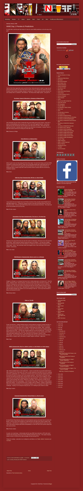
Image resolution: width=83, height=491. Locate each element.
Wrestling (7, 19)
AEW (59, 76)
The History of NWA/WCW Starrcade (66, 126)
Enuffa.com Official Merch (56, 19)
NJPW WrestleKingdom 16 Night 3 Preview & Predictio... (66, 366)
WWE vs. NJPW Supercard (63, 142)
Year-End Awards (61, 148)
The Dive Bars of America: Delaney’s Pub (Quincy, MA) (70, 260)
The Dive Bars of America (63, 112)
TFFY (59, 110)
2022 (59, 329)
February (61, 349)
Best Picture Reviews (62, 81)
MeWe (42, 439)
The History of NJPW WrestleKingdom (66, 118)
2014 (59, 387)
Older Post (49, 470)
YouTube (8, 440)
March (60, 348)
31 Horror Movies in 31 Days (64, 75)
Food (38, 19)
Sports (28, 19)
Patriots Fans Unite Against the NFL (61, 315)
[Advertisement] (67, 31)
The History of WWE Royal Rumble (65, 132)
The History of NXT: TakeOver (64, 127)
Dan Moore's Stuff (61, 88)
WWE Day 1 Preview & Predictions (66, 371)
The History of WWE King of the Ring (66, 130)
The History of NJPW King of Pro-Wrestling (67, 117)
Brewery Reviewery (62, 84)
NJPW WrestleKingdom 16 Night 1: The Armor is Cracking (67, 369)
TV (18, 19)
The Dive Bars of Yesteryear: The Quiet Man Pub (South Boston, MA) (70, 220)
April (60, 346)
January (61, 351)
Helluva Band (61, 92)
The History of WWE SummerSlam (65, 134)
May (60, 344)
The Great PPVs (61, 114)
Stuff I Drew (60, 109)
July (60, 340)
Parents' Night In (61, 105)
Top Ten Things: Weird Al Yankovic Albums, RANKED (70, 282)
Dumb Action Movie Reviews (64, 91)
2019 (59, 377)
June (60, 342)
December (61, 331)
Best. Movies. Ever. (62, 83)
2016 (59, 383)
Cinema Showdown (62, 86)
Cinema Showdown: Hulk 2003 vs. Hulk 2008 (69, 190)
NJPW (59, 99)
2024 (59, 325)
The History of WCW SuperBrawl (65, 129)
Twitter (38, 439)
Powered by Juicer (61, 50)
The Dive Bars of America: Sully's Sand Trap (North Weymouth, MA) (69, 200)
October (61, 334)
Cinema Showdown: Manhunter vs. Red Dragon (70, 251)
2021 (59, 374)
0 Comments (26, 457)
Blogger (50, 483)
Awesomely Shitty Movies (63, 78)
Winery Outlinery (61, 143)
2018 (59, 379)
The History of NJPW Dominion (64, 115)
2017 (59, 381)
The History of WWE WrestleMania (65, 137)
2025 (59, 324)
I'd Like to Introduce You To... (64, 94)
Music (23, 19)
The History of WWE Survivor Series (65, 135)
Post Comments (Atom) (17, 473)
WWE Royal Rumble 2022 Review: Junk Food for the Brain (67, 354)
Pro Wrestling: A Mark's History (64, 107)
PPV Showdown (61, 104)
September (61, 336)
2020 (59, 376)
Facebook (46, 439)
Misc (47, 19)
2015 (59, 385)
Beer (33, 19)
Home (29, 470)
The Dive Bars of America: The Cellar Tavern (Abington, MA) (70, 271)
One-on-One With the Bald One (64, 101)
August (61, 338)
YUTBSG (60, 147)
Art (42, 19)
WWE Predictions (23, 459)
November (61, 333)
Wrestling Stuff (16, 459)
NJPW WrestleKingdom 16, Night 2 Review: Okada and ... (66, 360)
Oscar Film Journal (62, 102)
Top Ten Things (61, 139)
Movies (14, 19)
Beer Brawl (60, 79)
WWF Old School (61, 318)
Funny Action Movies (60, 309)
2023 (59, 327)
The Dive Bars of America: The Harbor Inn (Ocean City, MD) (70, 231)
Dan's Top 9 (60, 89)
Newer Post (9, 470)
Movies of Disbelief (62, 96)
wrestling (11, 459)
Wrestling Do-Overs (62, 145)
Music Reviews (61, 97)
